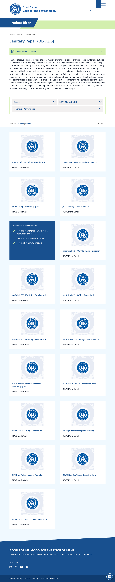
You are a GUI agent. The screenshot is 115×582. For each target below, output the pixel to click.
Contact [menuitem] (12, 579)
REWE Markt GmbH (78, 102)
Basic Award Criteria (26, 51)
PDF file (21, 123)
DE (87, 10)
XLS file (28, 123)
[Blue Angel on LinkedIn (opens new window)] (10, 567)
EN (90, 10)
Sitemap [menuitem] (38, 579)
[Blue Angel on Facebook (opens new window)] (27, 567)
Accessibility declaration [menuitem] (52, 579)
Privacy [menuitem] (20, 579)
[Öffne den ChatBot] (109, 576)
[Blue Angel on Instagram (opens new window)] (16, 567)
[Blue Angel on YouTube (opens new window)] (21, 567)
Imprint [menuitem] (29, 579)
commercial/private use (24, 109)
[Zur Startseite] (43, 9)
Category (17, 102)
